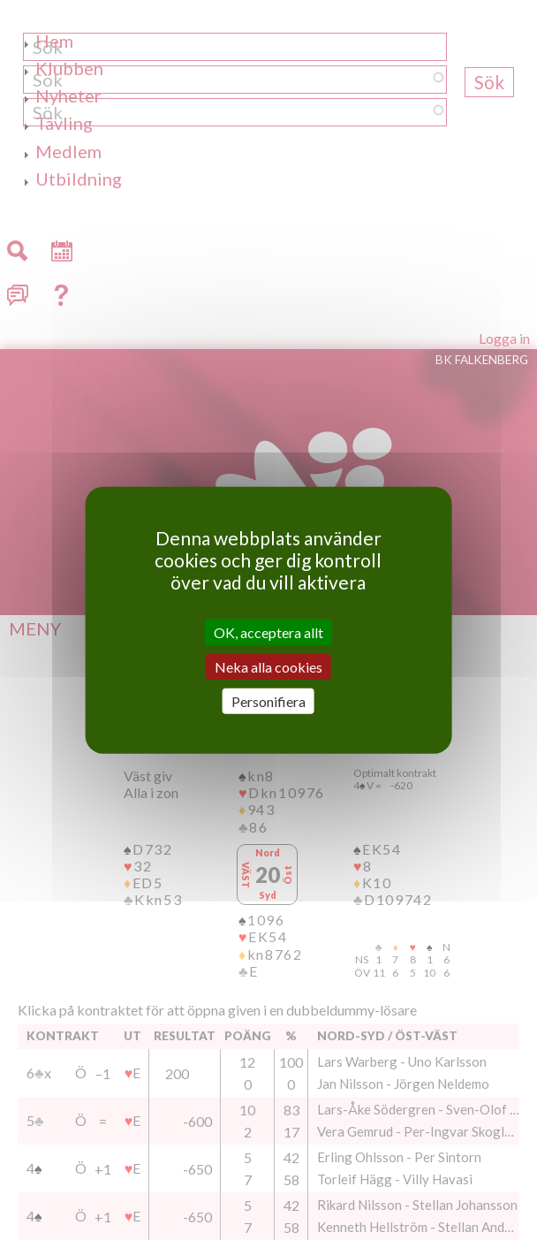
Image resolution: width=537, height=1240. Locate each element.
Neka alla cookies (268, 666)
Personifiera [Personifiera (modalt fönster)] (268, 701)
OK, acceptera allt (268, 631)
